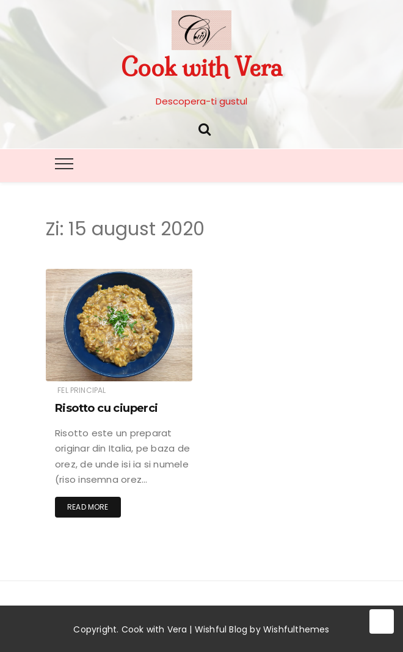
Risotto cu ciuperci (106, 408)
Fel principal (81, 390)
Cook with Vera (201, 67)
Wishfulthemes (296, 629)
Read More (88, 507)
